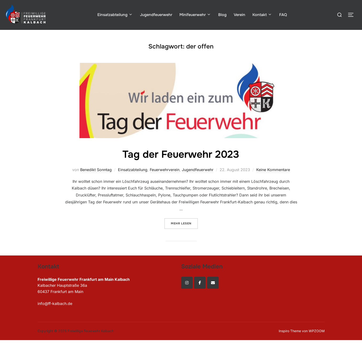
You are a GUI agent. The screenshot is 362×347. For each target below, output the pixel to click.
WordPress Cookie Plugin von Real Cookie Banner (45, 343)
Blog (222, 14)
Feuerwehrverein (164, 169)
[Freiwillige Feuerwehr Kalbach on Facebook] (200, 283)
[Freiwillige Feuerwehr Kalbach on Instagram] (187, 283)
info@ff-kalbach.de (55, 303)
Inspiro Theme (290, 331)
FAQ (283, 14)
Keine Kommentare (273, 169)
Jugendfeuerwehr (156, 14)
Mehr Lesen (184, 223)
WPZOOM (317, 331)
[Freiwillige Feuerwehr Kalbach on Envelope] (213, 283)
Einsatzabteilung (115, 14)
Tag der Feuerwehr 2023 (181, 154)
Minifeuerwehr (195, 14)
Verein (239, 14)
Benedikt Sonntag (96, 169)
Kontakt (262, 14)
